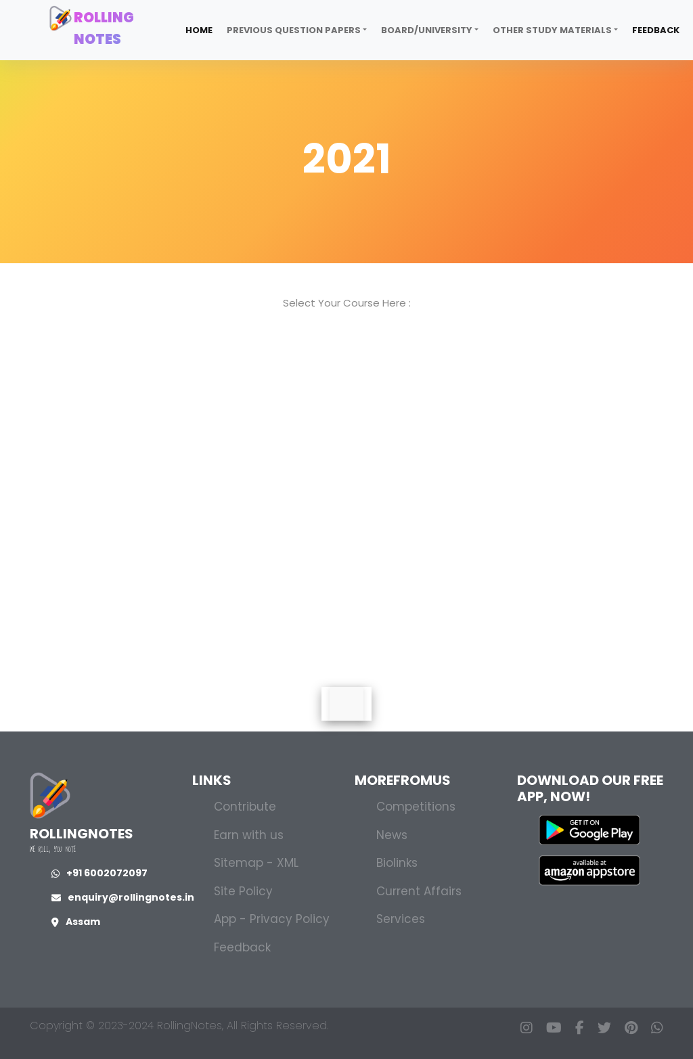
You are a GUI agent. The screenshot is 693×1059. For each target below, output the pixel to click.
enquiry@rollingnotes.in (122, 897)
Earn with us (249, 835)
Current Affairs (419, 891)
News (391, 835)
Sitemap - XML (256, 863)
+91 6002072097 (99, 873)
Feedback (655, 30)
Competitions (415, 806)
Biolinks (397, 863)
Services (400, 919)
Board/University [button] (426, 30)
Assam (75, 921)
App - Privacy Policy (272, 919)
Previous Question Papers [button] (294, 30)
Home (199, 30)
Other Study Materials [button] (552, 30)
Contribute (245, 806)
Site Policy (243, 891)
